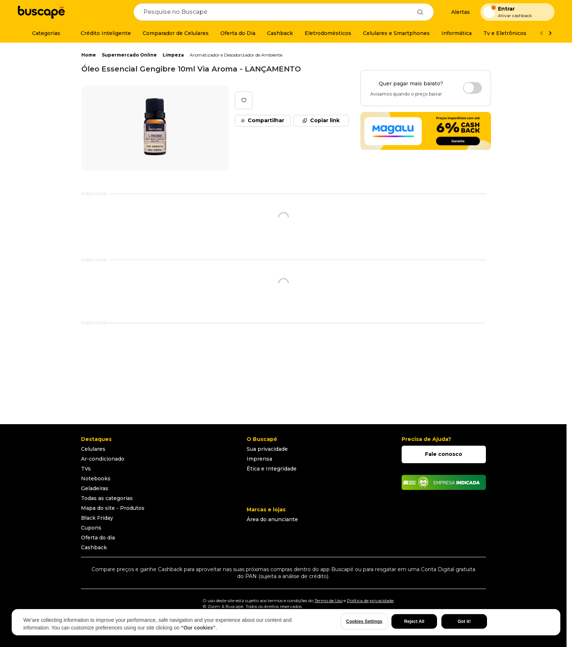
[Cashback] (280, 33)
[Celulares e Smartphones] (396, 33)
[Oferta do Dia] (237, 33)
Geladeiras (94, 488)
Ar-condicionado (102, 459)
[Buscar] (420, 12)
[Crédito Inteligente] (101, 33)
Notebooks (96, 478)
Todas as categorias (107, 498)
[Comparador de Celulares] (175, 33)
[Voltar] (541, 33)
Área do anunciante (272, 519)
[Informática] (457, 33)
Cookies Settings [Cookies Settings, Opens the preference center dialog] (364, 621)
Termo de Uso (328, 600)
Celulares (93, 449)
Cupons (91, 527)
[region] (286, 622)
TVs (86, 468)
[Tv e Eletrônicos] (505, 33)
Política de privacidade (370, 600)
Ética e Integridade (272, 468)
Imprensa (259, 459)
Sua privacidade (267, 449)
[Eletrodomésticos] (328, 33)
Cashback (94, 547)
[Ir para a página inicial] (41, 12)
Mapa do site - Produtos (112, 508)
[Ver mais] (550, 33)
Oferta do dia (98, 537)
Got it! (464, 621)
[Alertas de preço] (457, 12)
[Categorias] (42, 33)
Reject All (414, 621)
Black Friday (97, 518)
